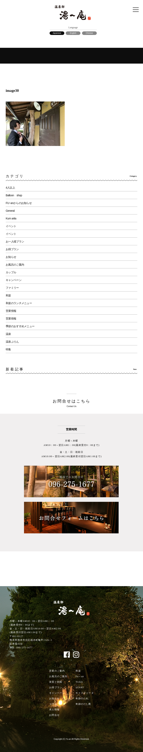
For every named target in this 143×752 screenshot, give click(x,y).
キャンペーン (13, 280)
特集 (8, 349)
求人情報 (54, 709)
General (10, 210)
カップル (11, 272)
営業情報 (11, 310)
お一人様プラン (15, 241)
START (80, 687)
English (73, 33)
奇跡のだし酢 (83, 704)
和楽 (8, 295)
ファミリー (12, 287)
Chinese (89, 33)
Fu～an (80, 676)
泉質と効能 (55, 682)
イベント (11, 226)
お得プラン (12, 249)
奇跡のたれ (82, 698)
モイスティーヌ (85, 693)
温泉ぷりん (12, 341)
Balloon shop (14, 195)
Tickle (79, 682)
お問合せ (54, 715)
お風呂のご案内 (15, 264)
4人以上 (10, 187)
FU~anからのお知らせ (19, 203)
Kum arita (11, 218)
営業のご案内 (57, 670)
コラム (53, 704)
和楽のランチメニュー (19, 303)
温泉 (8, 334)
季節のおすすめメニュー (20, 326)
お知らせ (11, 256)
